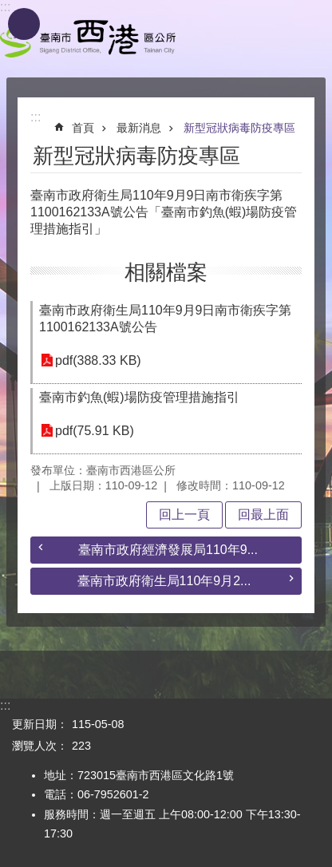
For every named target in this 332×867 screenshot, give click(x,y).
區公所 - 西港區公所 (88, 38)
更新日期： (40, 724)
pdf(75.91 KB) (94, 430)
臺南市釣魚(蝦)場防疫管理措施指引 (139, 397)
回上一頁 (184, 514)
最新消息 (139, 127)
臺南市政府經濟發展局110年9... (168, 549)
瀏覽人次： (40, 745)
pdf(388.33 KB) (98, 360)
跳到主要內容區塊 (8, 8)
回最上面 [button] (263, 514)
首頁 (83, 127)
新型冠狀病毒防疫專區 (239, 127)
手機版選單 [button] (24, 24)
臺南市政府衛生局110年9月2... (164, 581)
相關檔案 (166, 272)
